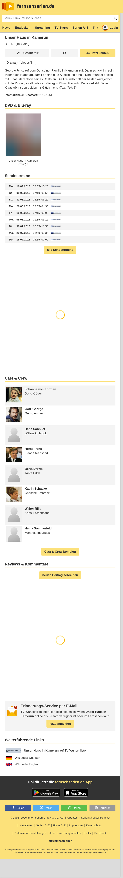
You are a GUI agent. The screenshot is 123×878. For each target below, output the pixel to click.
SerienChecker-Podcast (95, 817)
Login (110, 28)
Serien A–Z (80, 27)
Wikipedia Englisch (23, 764)
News (6, 27)
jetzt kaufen (97, 53)
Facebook (100, 833)
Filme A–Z (59, 825)
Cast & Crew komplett (60, 551)
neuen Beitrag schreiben (60, 575)
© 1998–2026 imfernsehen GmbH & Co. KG (37, 817)
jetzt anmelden (60, 723)
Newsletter (26, 825)
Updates (72, 817)
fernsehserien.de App (74, 782)
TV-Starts (61, 27)
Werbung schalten (70, 833)
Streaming (42, 27)
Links (87, 833)
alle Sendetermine (60, 249)
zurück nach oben (60, 840)
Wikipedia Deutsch (23, 758)
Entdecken (22, 27)
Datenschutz (93, 825)
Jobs (52, 833)
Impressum (76, 825)
